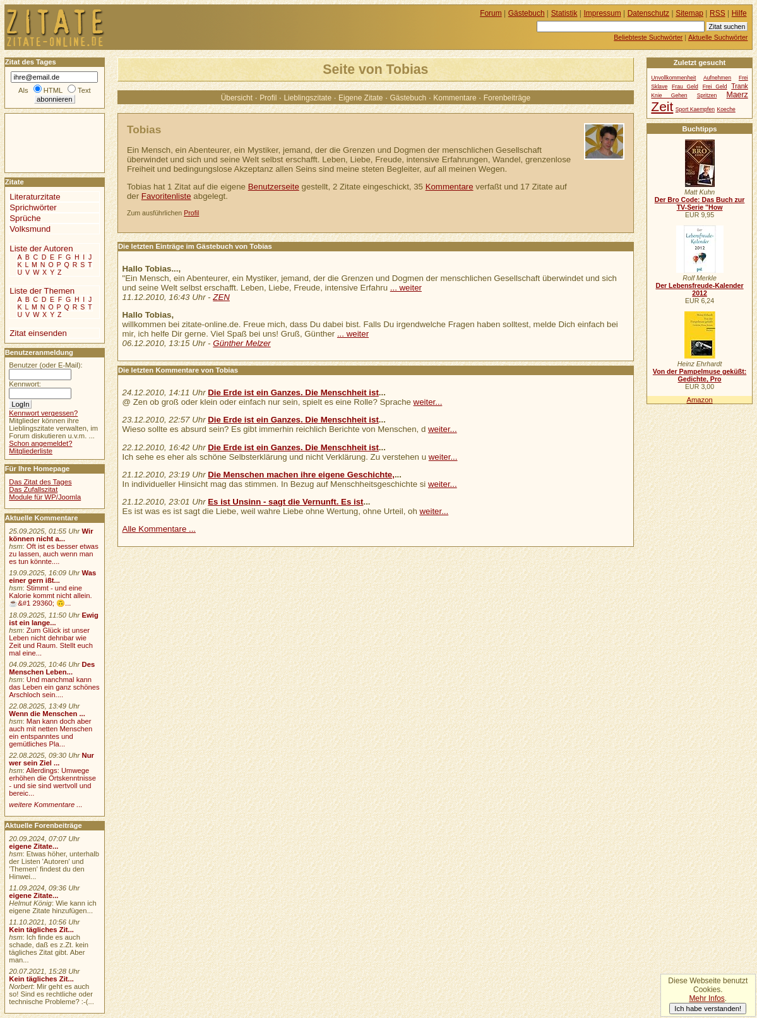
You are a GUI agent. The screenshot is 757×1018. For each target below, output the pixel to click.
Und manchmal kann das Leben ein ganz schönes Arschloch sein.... (54, 687)
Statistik (564, 13)
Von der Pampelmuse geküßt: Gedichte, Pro (699, 375)
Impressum (602, 13)
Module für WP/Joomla (45, 497)
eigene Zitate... (33, 846)
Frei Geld (715, 86)
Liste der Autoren (41, 248)
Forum (491, 13)
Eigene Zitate (360, 97)
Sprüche (24, 218)
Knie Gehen (669, 95)
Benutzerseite (273, 186)
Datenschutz (648, 13)
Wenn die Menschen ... (47, 713)
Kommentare (454, 97)
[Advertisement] (43, 142)
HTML (53, 90)
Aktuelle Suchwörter (718, 37)
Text (84, 90)
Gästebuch (408, 97)
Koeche (726, 109)
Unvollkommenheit (673, 78)
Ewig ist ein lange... (53, 618)
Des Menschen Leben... (52, 668)
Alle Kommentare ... (159, 529)
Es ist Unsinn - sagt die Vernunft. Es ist (285, 501)
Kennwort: (25, 384)
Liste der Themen (42, 291)
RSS (717, 13)
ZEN (221, 297)
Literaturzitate (34, 196)
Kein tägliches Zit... (41, 929)
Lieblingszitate (307, 97)
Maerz (737, 94)
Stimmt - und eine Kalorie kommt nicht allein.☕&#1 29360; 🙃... (50, 595)
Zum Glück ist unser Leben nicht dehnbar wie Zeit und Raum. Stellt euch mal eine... (51, 641)
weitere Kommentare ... (45, 804)
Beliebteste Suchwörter (648, 37)
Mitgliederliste (30, 451)
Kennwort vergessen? (43, 413)
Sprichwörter (32, 207)
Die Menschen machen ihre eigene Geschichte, (301, 474)
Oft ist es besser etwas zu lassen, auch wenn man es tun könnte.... (53, 553)
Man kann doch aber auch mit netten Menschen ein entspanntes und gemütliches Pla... (50, 732)
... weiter (406, 287)
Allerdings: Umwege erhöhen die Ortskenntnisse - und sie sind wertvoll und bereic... (52, 782)
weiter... (428, 402)
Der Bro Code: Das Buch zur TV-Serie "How (700, 203)
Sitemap (689, 13)
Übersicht (237, 97)
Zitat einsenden (38, 333)
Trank (739, 86)
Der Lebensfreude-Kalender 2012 (699, 289)
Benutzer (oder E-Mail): (45, 365)
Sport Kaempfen (695, 109)
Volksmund (30, 229)
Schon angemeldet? (40, 443)
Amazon (699, 400)
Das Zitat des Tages (40, 482)
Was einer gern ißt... (52, 576)
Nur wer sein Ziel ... (51, 759)
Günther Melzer (241, 343)
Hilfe (739, 13)
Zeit (662, 106)
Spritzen (707, 95)
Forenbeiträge (507, 97)
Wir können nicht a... (51, 534)
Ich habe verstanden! (707, 1008)
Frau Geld (685, 86)
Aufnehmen (717, 78)
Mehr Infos (706, 998)
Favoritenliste (166, 196)
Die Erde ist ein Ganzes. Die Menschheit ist (293, 392)
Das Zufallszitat (33, 489)
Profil (268, 97)
